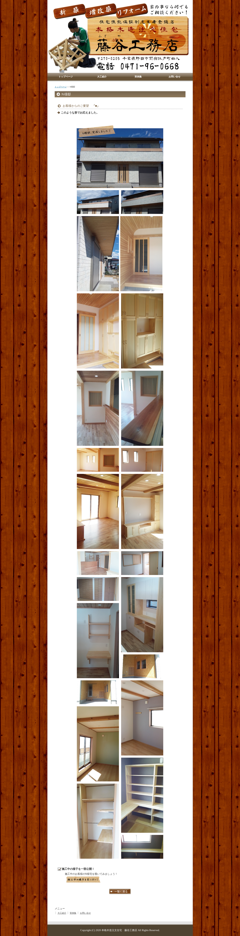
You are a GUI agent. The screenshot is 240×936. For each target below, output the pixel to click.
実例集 (73, 913)
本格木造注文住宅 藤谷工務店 (119, 930)
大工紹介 (62, 913)
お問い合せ (85, 913)
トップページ (61, 87)
